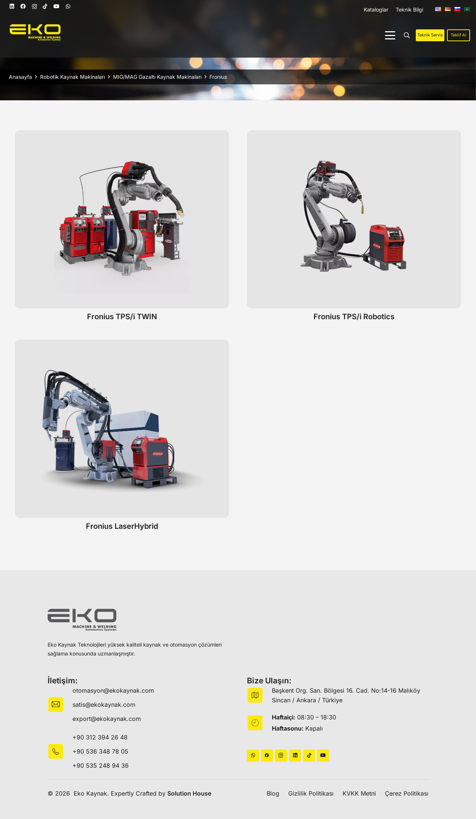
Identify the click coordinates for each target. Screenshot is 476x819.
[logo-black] (82, 620)
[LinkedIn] (12, 6)
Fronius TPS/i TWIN (122, 316)
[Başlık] (267, 756)
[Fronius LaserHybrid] (122, 429)
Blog (273, 793)
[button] (390, 35)
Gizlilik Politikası (311, 793)
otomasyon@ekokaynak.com (113, 690)
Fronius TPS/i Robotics (354, 316)
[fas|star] (60, 751)
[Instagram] (34, 6)
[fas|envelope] (60, 704)
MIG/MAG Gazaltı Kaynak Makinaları (157, 77)
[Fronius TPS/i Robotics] (354, 219)
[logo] (35, 32)
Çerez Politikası (406, 793)
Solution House (189, 793)
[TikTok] (45, 6)
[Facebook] (23, 6)
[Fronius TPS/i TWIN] (122, 219)
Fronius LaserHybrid (122, 526)
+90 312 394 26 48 (100, 737)
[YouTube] (57, 6)
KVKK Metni (359, 793)
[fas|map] (259, 695)
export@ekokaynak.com (107, 718)
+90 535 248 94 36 (101, 765)
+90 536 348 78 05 (100, 751)
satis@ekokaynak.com (104, 704)
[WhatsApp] (68, 6)
